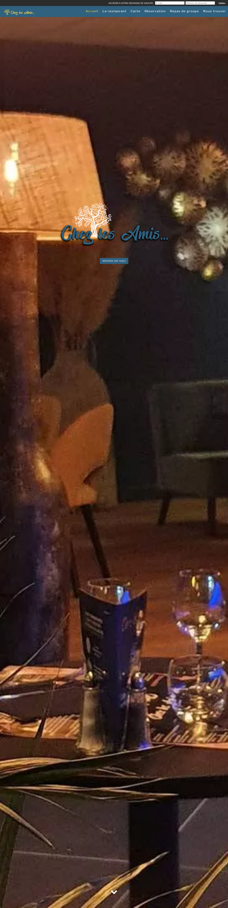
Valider (221, 3)
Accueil (92, 11)
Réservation (155, 11)
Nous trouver (214, 11)
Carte (135, 11)
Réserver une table (114, 260)
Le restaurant (114, 11)
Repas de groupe (184, 11)
